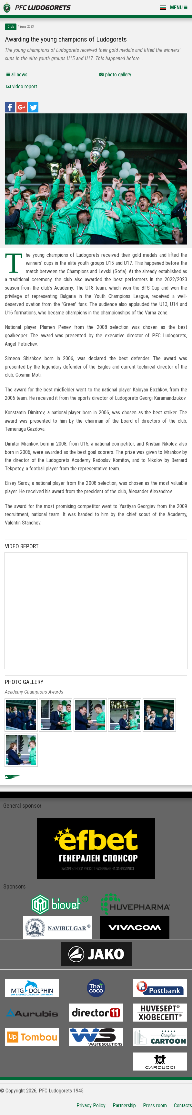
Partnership (124, 1105)
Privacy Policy (91, 1105)
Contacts (183, 1105)
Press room (155, 1105)
